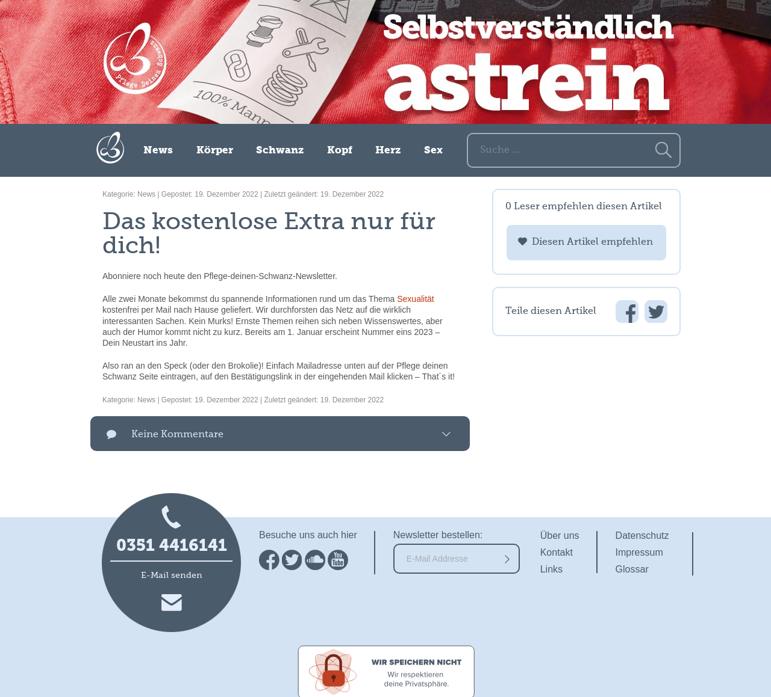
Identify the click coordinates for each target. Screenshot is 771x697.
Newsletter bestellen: (438, 535)
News (158, 151)
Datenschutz (642, 535)
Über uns (559, 535)
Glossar (632, 569)
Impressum (639, 552)
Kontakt (556, 552)
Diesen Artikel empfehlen (592, 242)
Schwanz (280, 151)
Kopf (339, 151)
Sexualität (415, 299)
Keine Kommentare (177, 435)
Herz (388, 151)
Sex (433, 151)
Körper (214, 151)
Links (551, 569)
